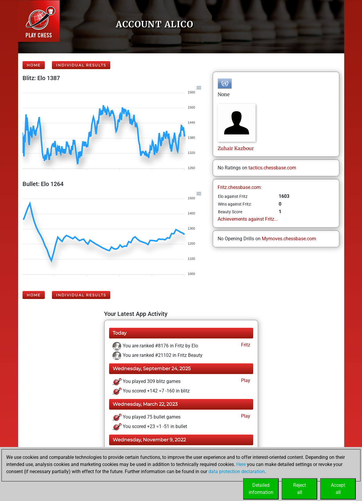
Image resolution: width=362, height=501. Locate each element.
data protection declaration (236, 471)
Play (245, 380)
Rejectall (299, 488)
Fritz (245, 345)
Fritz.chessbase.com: (240, 187)
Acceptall (338, 488)
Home (34, 65)
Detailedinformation (261, 488)
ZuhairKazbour (236, 148)
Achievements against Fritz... (248, 219)
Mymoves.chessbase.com (289, 238)
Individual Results (81, 65)
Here (241, 464)
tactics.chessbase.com (272, 168)
